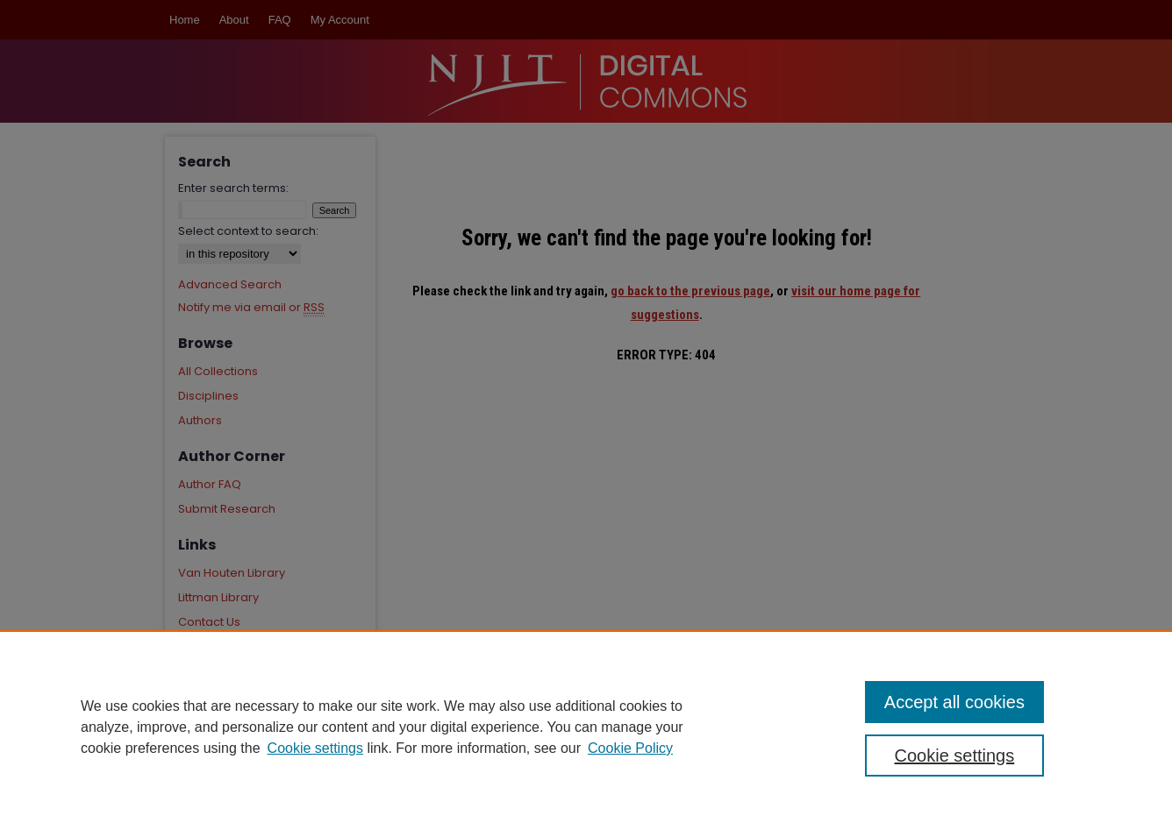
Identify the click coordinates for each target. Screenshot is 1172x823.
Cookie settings (315, 748)
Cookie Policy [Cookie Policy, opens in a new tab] (630, 748)
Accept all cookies (954, 702)
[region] (586, 726)
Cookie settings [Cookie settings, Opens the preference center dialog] (955, 755)
